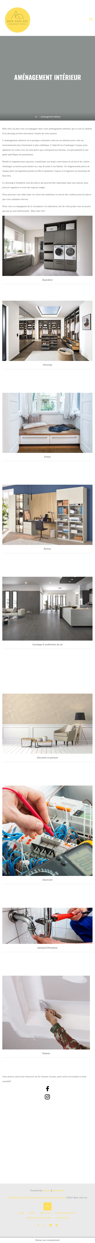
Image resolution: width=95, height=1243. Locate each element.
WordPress (58, 1190)
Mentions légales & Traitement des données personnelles (37, 1197)
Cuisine (32, 1213)
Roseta (46, 1190)
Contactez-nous (62, 1218)
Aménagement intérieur (65, 1213)
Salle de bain (45, 1213)
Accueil (21, 1213)
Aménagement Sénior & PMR (38, 1218)
